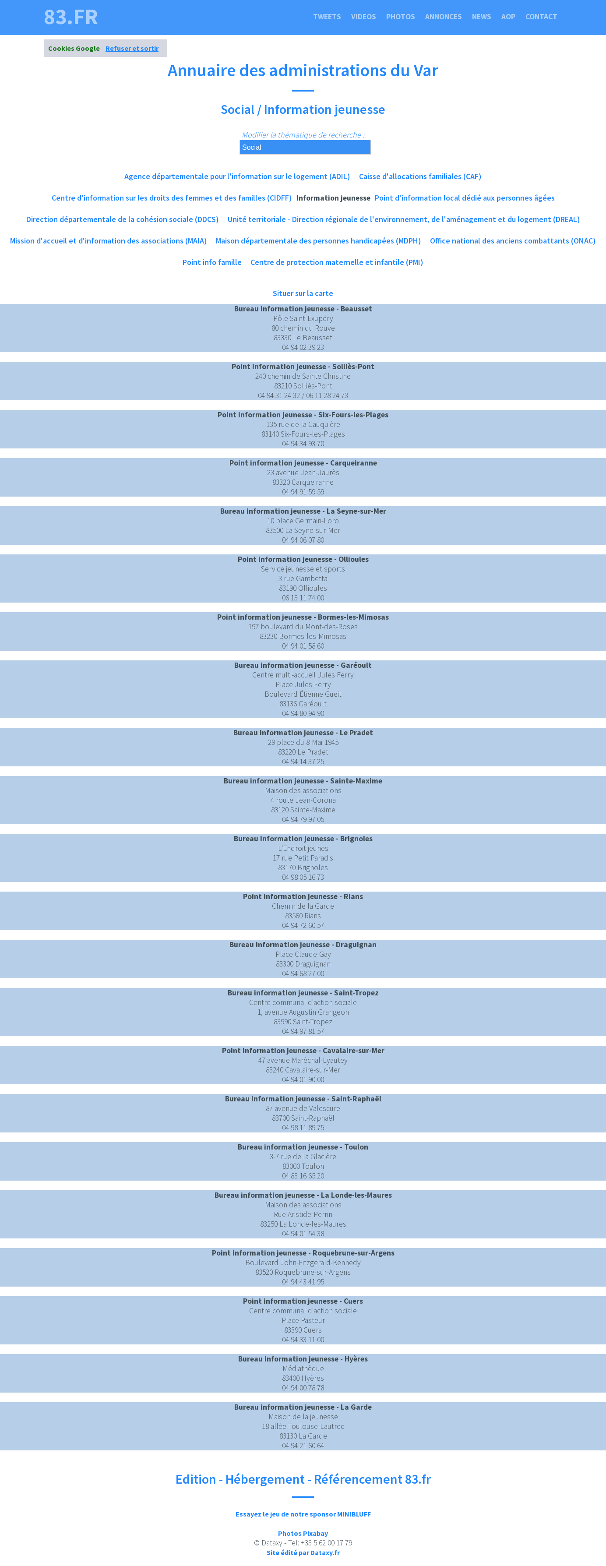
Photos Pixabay (303, 1533)
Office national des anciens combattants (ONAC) (513, 241)
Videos (363, 16)
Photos (400, 16)
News (481, 16)
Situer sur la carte (303, 293)
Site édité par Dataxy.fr (303, 1552)
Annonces (443, 16)
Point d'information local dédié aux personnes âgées (465, 198)
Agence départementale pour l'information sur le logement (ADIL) (237, 176)
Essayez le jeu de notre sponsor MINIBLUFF (303, 1514)
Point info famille (212, 262)
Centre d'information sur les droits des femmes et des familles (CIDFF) (172, 198)
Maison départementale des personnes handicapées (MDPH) (318, 241)
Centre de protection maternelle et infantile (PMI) (336, 262)
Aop (508, 16)
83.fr (71, 17)
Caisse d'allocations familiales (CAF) (420, 176)
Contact (541, 16)
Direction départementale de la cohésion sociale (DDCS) (122, 219)
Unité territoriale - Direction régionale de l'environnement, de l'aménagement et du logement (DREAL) (404, 219)
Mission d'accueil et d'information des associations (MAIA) (108, 241)
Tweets (327, 16)
